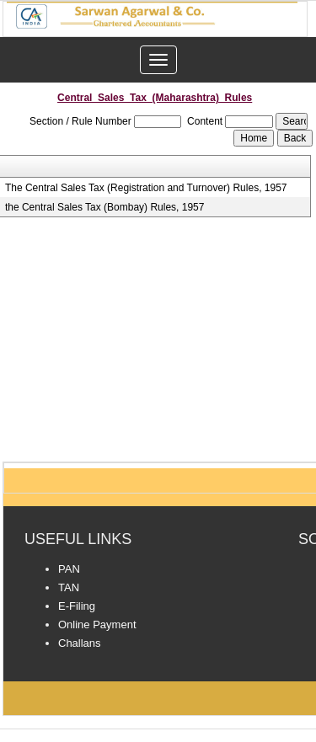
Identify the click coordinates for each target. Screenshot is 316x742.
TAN (68, 587)
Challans (79, 643)
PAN (69, 569)
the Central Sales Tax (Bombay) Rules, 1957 (105, 207)
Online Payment (97, 624)
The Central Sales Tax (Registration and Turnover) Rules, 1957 (146, 188)
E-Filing (76, 606)
